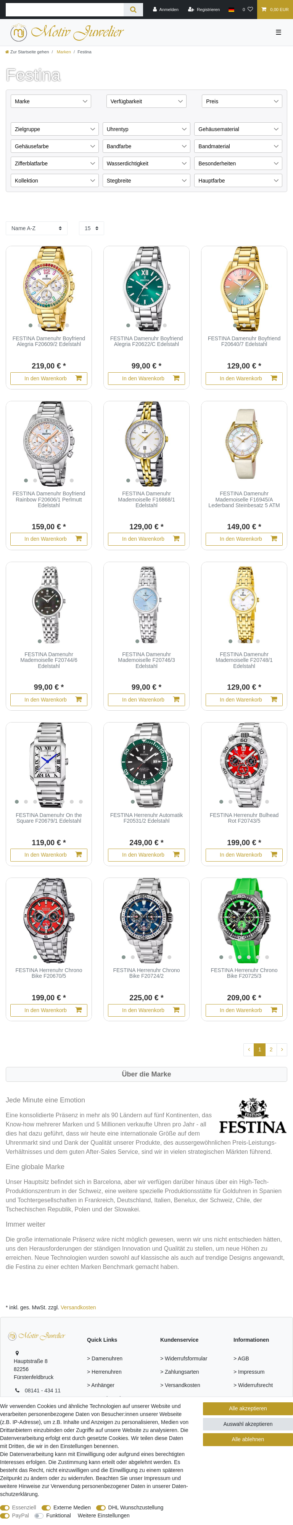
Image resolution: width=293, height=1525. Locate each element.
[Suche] (133, 9)
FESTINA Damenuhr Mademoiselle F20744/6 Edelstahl (48, 660)
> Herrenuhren (104, 1372)
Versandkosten (78, 1307)
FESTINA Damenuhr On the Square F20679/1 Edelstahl (49, 818)
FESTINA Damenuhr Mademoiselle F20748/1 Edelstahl (244, 660)
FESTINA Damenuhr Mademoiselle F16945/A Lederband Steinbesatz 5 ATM (244, 499)
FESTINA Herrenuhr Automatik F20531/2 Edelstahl (146, 818)
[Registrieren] (204, 9)
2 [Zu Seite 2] (271, 1049)
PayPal (20, 1515)
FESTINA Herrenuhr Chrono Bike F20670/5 (48, 973)
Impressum (157, 1478)
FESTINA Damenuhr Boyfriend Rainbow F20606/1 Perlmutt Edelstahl (49, 499)
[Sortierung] (37, 228)
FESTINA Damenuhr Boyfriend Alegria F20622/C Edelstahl (146, 341)
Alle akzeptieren (248, 1408)
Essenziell (24, 1507)
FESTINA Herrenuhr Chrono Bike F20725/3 (244, 973)
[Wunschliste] (247, 9)
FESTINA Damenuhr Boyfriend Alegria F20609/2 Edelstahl (49, 341)
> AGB (241, 1358)
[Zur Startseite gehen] (27, 52)
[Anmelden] (166, 9)
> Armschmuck (104, 1398)
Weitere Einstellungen (104, 1515)
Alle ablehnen (248, 1439)
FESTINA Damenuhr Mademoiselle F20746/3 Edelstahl (146, 660)
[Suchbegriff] (65, 9)
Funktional (58, 1515)
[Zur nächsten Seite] (282, 1049)
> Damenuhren (104, 1358)
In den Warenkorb (53, 378)
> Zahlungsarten (179, 1372)
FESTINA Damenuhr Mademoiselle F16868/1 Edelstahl (146, 499)
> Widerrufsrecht (253, 1385)
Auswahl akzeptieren (247, 1424)
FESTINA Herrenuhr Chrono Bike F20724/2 (146, 973)
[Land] (231, 9)
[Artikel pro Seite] (91, 228)
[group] (49, 289)
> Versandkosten (180, 1385)
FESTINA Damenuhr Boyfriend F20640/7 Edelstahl (244, 341)
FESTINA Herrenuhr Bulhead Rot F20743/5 (244, 818)
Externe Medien (72, 1507)
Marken (63, 52)
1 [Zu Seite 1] (259, 1049)
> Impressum (248, 1372)
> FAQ (167, 1398)
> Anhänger (100, 1385)
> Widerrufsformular (183, 1358)
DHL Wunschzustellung (136, 1507)
